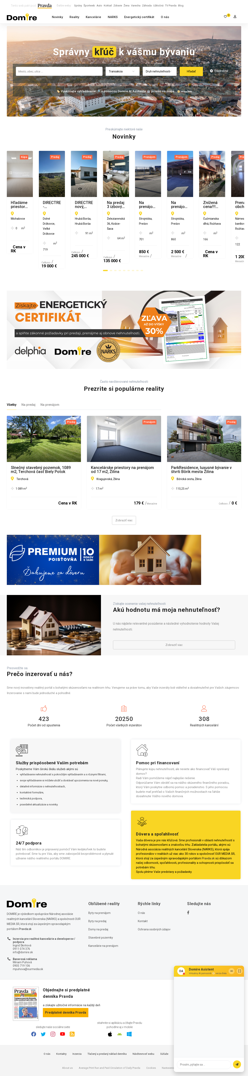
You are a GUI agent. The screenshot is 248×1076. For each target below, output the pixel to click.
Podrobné (219, 71)
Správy (78, 5)
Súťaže (164, 1029)
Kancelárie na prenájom (103, 921)
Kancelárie (93, 17)
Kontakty (61, 1029)
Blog (180, 5)
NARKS (113, 17)
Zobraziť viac (124, 496)
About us (67, 1043)
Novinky (57, 17)
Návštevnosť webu (143, 1029)
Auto (99, 5)
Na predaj (28, 380)
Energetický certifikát (139, 17)
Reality (74, 17)
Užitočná (158, 5)
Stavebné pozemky (100, 913)
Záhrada (147, 5)
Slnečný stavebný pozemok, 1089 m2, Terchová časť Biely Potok (41, 445)
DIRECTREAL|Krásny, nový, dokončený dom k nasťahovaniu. (200, 205)
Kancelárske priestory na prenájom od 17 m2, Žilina (122, 445)
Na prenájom (49, 380)
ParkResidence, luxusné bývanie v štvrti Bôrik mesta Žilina (201, 445)
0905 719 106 (21, 941)
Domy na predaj (98, 904)
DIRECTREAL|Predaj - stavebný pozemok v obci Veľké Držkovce (120, 205)
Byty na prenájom (99, 888)
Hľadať (191, 71)
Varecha (135, 5)
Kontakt (143, 896)
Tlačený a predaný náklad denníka (107, 1029)
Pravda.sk (208, 834)
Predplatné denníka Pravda (65, 988)
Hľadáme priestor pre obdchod (39, 203)
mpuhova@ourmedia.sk (28, 944)
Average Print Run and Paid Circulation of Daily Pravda (109, 1043)
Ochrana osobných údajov (154, 904)
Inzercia (77, 1029)
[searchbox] (59, 71)
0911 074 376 (21, 924)
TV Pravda (170, 5)
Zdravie (117, 5)
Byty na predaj (97, 896)
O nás (165, 17)
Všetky (11, 380)
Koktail (108, 5)
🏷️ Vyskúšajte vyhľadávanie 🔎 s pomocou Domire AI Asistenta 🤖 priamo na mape (115, 91)
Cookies (151, 1043)
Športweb (89, 5)
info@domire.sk (23, 927)
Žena (126, 5)
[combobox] (59, 71)
